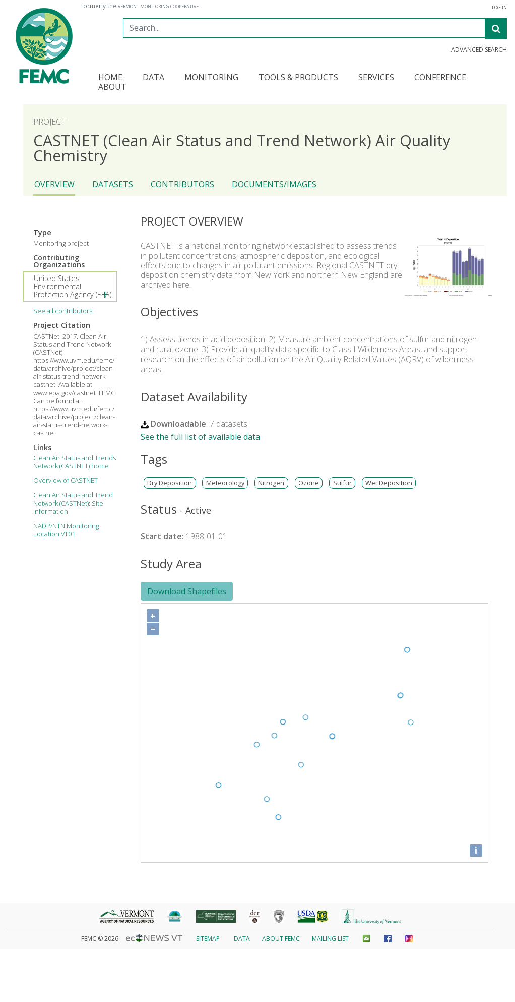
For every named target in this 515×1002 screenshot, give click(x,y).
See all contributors (62, 310)
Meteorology (225, 483)
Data (242, 938)
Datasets (112, 184)
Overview (54, 184)
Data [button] (153, 78)
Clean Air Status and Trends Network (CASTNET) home (74, 461)
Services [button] (376, 78)
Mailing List (330, 938)
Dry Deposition (169, 483)
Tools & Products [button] (298, 78)
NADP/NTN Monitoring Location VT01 (66, 529)
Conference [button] (440, 78)
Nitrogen (271, 483)
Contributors (182, 184)
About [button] (112, 87)
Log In (499, 8)
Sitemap (208, 938)
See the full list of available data (200, 436)
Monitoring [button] (211, 78)
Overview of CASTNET (65, 480)
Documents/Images (274, 184)
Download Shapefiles (186, 591)
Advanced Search (479, 50)
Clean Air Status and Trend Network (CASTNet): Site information (73, 503)
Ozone (308, 483)
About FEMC (281, 938)
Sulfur (342, 483)
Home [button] (110, 78)
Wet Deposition (388, 483)
